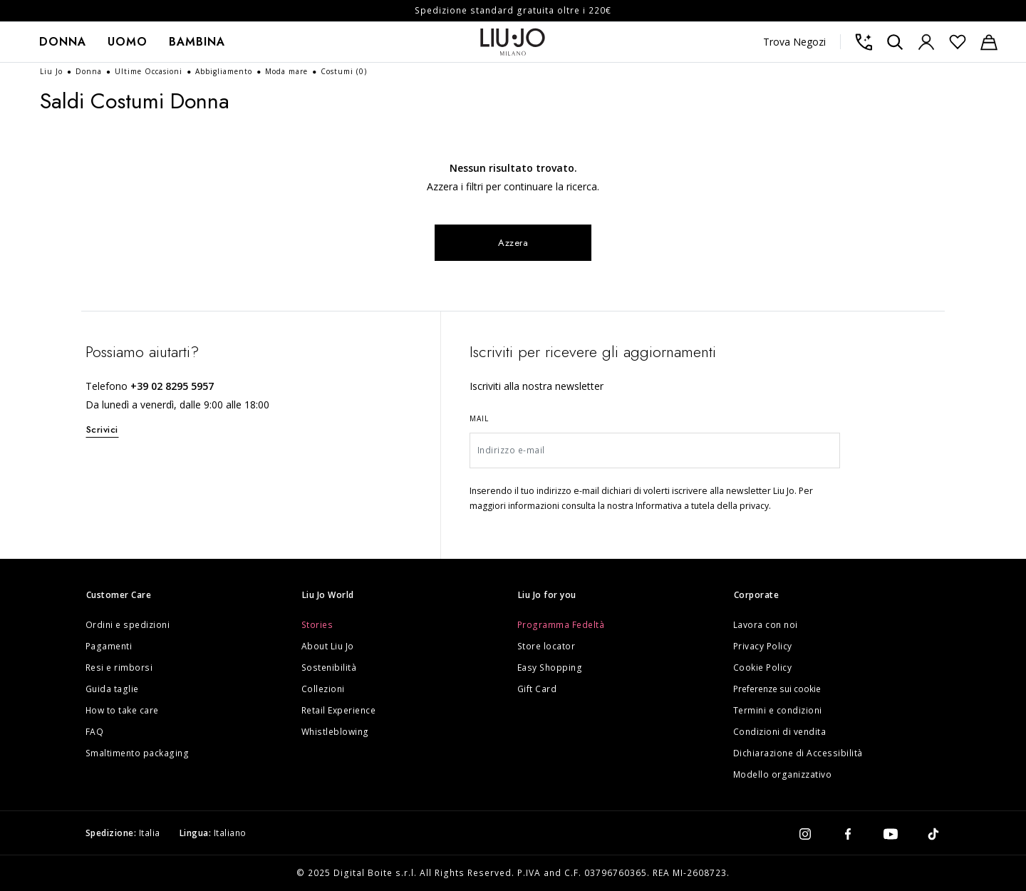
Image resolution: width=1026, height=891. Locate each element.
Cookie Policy (762, 667)
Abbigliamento (225, 71)
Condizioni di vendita (779, 732)
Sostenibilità (329, 667)
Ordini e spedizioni (128, 625)
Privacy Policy (762, 646)
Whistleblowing (335, 732)
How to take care (122, 710)
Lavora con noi (765, 625)
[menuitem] (62, 42)
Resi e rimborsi (119, 667)
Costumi (344, 71)
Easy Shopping (550, 667)
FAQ (95, 732)
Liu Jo (53, 71)
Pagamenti (109, 646)
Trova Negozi (794, 41)
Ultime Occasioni (150, 71)
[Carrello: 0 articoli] (989, 42)
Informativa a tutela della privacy (702, 506)
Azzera (513, 242)
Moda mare (288, 71)
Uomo (127, 42)
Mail (479, 418)
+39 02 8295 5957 (172, 386)
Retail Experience (338, 710)
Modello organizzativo (782, 774)
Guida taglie (112, 689)
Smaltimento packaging (138, 753)
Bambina (197, 42)
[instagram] (805, 833)
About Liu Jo (327, 646)
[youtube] (891, 833)
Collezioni (323, 689)
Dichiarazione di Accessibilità (798, 753)
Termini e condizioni (777, 710)
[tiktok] (933, 833)
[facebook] (848, 833)
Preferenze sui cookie (777, 689)
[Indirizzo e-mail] (655, 450)
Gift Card (537, 689)
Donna (62, 42)
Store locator (546, 646)
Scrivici (102, 429)
